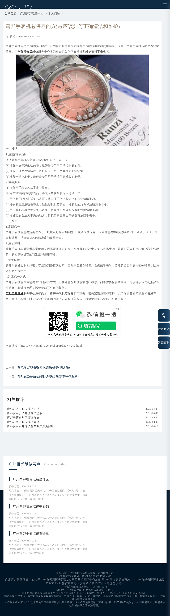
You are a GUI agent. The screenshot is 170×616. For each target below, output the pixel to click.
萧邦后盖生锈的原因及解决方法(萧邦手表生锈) (48, 376)
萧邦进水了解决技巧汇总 (23, 408)
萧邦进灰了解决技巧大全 (23, 421)
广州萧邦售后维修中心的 (31, 506)
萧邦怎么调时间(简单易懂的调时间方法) (44, 367)
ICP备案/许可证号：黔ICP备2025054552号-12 (85, 576)
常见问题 (54, 13)
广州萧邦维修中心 (32, 13)
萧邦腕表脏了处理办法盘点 (24, 413)
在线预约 (164, 329)
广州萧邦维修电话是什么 (31, 479)
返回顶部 (164, 342)
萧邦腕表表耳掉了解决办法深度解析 (30, 426)
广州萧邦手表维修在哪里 (31, 533)
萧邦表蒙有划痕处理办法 (23, 417)
